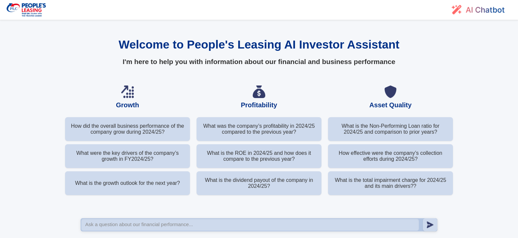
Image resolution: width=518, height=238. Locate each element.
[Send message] (430, 224)
